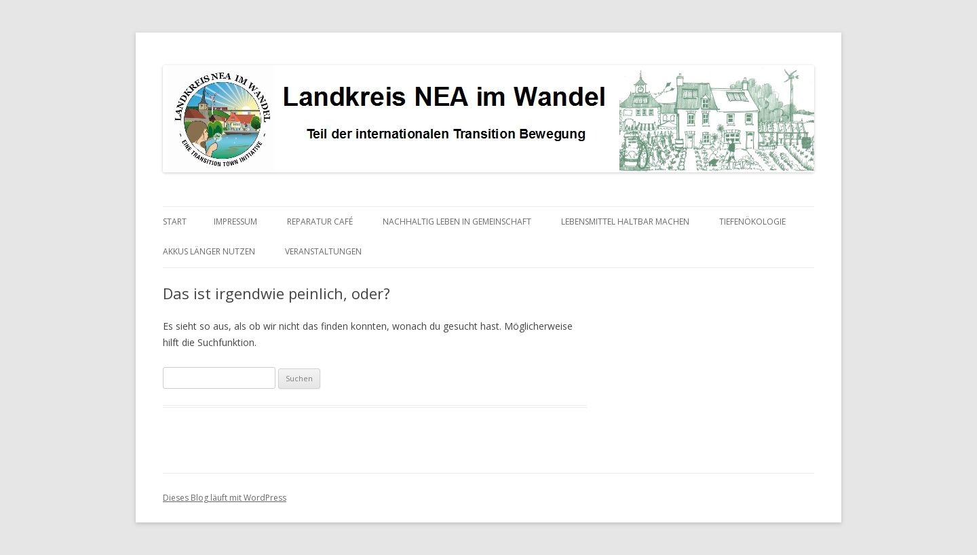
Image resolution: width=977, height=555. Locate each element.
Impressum (235, 221)
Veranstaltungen (323, 251)
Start (175, 221)
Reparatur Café (320, 221)
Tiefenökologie (752, 221)
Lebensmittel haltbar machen (625, 221)
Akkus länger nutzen (209, 251)
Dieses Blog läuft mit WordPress (224, 497)
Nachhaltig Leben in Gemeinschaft (457, 221)
